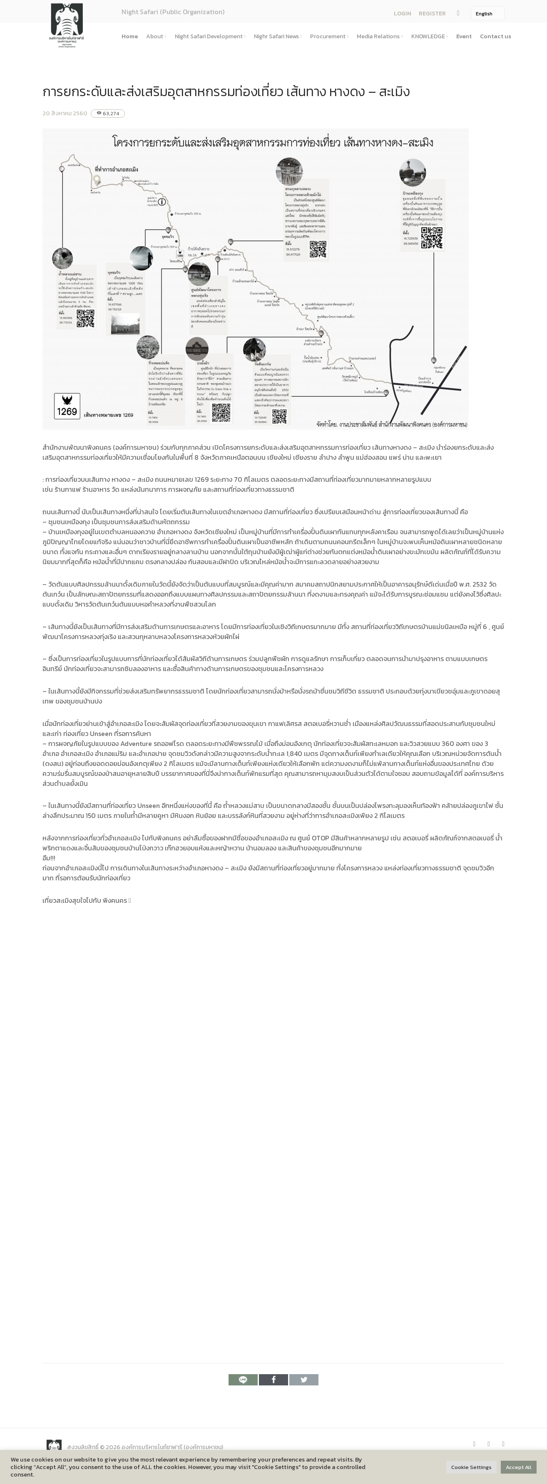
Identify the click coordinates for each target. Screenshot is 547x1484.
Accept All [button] (519, 1467)
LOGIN (402, 13)
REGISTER (432, 13)
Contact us (495, 36)
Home (130, 36)
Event (464, 36)
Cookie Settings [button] (471, 1467)
